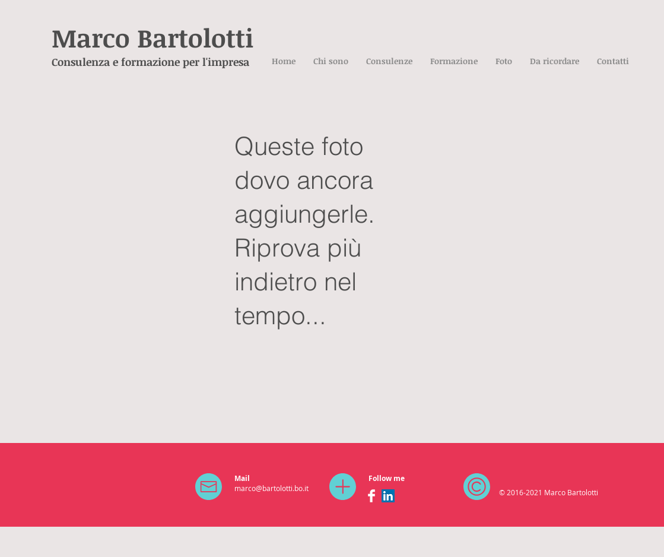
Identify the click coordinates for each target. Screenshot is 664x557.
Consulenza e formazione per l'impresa (150, 62)
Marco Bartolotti (153, 37)
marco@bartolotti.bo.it (271, 488)
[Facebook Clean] (371, 495)
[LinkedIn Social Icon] (388, 495)
